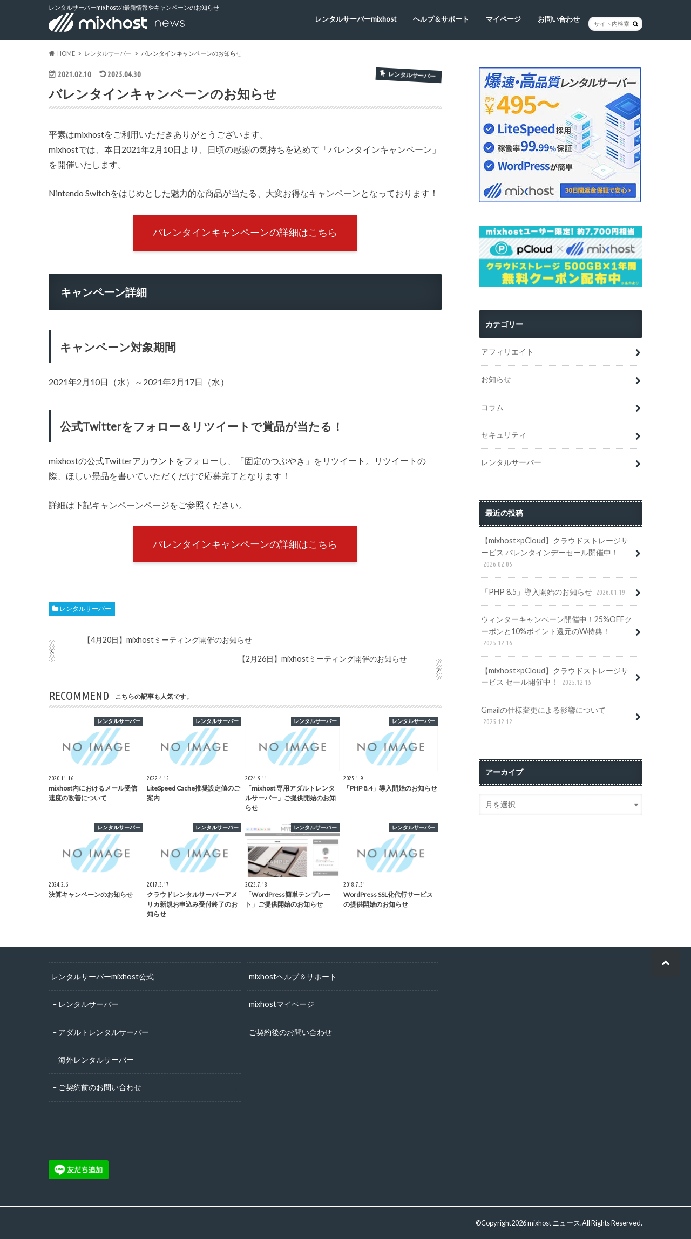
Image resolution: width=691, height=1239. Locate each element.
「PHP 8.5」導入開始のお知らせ (554, 592)
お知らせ (496, 379)
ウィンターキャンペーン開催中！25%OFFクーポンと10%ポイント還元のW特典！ (556, 632)
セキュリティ (503, 434)
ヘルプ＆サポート (441, 19)
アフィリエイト (507, 351)
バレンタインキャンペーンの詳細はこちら (245, 232)
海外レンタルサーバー (96, 1059)
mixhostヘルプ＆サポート (293, 976)
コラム (492, 407)
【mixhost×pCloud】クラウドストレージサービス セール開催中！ (554, 677)
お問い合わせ (559, 19)
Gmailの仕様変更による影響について (543, 716)
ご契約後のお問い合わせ (290, 1032)
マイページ (503, 19)
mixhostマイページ (281, 1004)
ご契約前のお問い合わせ (99, 1087)
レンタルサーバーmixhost (355, 19)
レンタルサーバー (85, 608)
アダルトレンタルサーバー (103, 1032)
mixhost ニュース (553, 1222)
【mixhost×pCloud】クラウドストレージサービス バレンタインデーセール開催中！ (554, 553)
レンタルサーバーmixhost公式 (102, 976)
